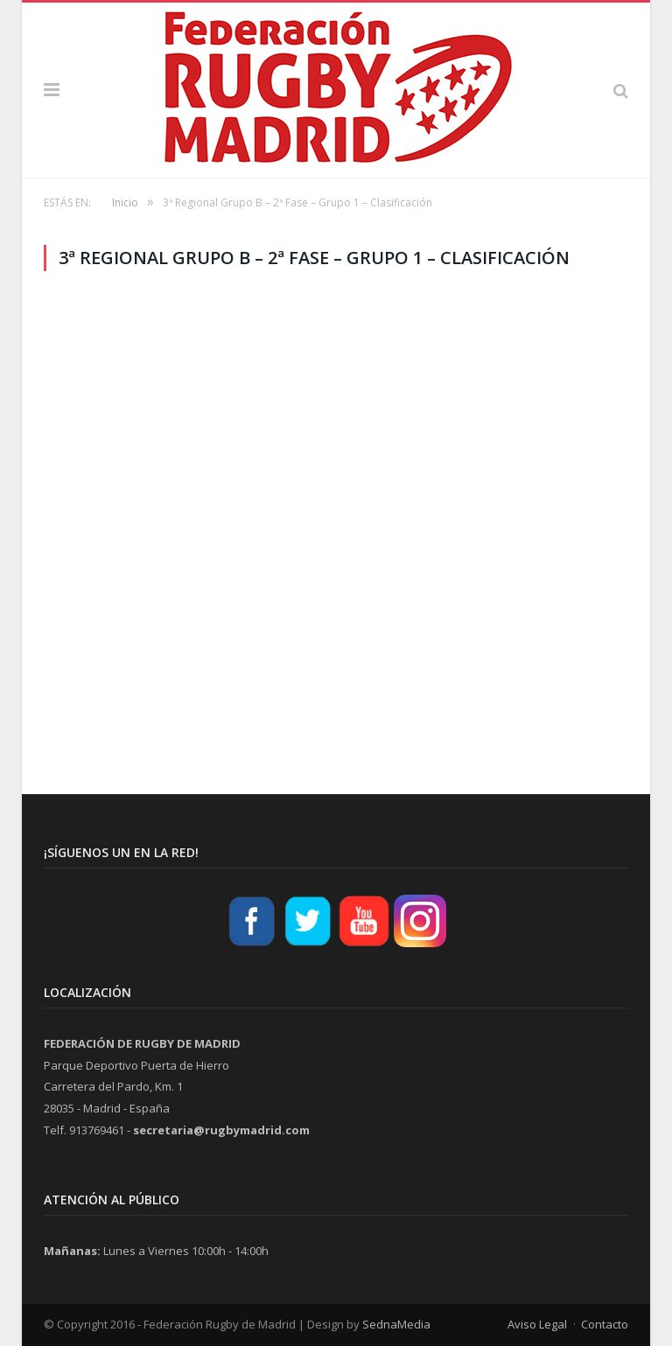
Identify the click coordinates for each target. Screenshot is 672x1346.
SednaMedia (396, 1324)
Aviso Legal (537, 1324)
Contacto (604, 1324)
